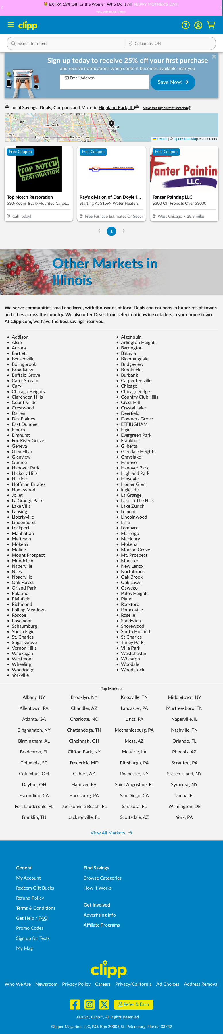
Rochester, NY (134, 774)
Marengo (127, 533)
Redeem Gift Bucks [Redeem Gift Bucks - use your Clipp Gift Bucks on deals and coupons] (35, 888)
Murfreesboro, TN (184, 708)
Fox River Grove (25, 440)
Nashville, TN (184, 730)
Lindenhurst (21, 522)
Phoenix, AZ (184, 752)
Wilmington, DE (184, 806)
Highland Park (132, 473)
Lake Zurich (130, 506)
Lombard (127, 528)
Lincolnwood (131, 517)
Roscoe (16, 615)
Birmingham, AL (34, 741)
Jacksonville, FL (84, 817)
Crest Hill (128, 402)
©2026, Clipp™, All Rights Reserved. (108, 1017)
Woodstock (130, 670)
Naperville (19, 566)
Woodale (127, 664)
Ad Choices (167, 984)
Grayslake (128, 457)
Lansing (17, 511)
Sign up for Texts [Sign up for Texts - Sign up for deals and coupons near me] (33, 938)
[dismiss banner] (214, 56)
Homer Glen (130, 484)
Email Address (80, 78)
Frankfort (128, 440)
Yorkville (18, 675)
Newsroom (46, 984)
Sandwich (128, 621)
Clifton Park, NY (84, 752)
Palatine (17, 593)
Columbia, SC (34, 763)
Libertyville (20, 517)
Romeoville (129, 610)
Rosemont (19, 621)
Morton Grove (133, 550)
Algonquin (129, 337)
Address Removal (201, 984)
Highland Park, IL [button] (116, 107)
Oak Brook (129, 577)
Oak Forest (20, 582)
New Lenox (129, 566)
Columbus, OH (34, 774)
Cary (14, 386)
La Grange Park (25, 500)
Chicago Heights (26, 391)
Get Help (25, 918)
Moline (16, 550)
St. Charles (20, 637)
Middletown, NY (184, 697)
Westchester (131, 653)
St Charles (129, 637)
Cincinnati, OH (84, 741)
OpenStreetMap (186, 139)
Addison (17, 337)
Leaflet (160, 139)
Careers (103, 984)
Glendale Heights (135, 451)
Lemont (126, 511)
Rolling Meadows (26, 610)
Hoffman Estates (26, 484)
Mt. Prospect (131, 555)
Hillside (17, 479)
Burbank (127, 375)
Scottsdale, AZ (134, 817)
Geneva (17, 446)
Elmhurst (18, 435)
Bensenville (20, 359)
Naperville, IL (184, 719)
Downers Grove (134, 419)
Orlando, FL (184, 741)
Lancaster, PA (134, 708)
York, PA (184, 817)
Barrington (129, 348)
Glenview (19, 457)
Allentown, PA (34, 708)
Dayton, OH (34, 784)
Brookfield (129, 370)
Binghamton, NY (34, 730)
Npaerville (19, 577)
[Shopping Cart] (211, 25)
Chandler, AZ (84, 708)
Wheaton (128, 659)
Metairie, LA (134, 752)
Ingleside (127, 490)
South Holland (133, 631)
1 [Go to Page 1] (111, 231)
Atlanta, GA (34, 719)
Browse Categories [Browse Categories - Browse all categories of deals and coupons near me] (103, 878)
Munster (127, 560)
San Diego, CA (134, 795)
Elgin (123, 430)
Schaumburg (22, 626)
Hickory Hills (22, 473)
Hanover (127, 462)
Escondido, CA (34, 795)
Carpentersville (133, 380)
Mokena (17, 544)
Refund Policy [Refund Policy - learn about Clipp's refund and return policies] (30, 898)
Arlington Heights (136, 342)
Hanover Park (23, 468)
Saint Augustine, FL (134, 784)
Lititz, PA (134, 719)
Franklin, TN (34, 817)
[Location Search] (170, 43)
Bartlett (17, 353)
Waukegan (20, 653)
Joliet (15, 495)
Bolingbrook (21, 364)
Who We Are (18, 984)
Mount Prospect (26, 555)
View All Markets (111, 833)
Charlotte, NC (84, 719)
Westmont (20, 659)
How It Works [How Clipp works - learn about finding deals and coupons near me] (98, 888)
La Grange (128, 495)
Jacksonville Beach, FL (84, 806)
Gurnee (17, 462)
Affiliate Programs (102, 925)
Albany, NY (34, 697)
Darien (16, 413)
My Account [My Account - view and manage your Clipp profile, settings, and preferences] (28, 878)
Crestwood (20, 408)
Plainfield (18, 599)
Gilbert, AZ (84, 774)
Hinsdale (127, 479)
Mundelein (20, 560)
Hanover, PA (84, 784)
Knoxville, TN (134, 697)
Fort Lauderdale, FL (34, 806)
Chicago (126, 386)
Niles (14, 571)
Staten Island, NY (184, 774)
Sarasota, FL (134, 806)
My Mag (24, 948)
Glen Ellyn (19, 451)
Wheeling (19, 664)
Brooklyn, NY (84, 697)
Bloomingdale (132, 359)
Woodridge (20, 670)
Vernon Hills (21, 648)
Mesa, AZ (134, 741)
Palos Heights (132, 593)
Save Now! (173, 82)
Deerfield (127, 413)
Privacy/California (133, 984)
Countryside (21, 402)
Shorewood (130, 626)
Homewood (21, 490)
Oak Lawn (128, 582)
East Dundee (22, 424)
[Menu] (11, 25)
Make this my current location (167, 108)
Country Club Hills (137, 397)
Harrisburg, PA (84, 795)
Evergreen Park (133, 435)
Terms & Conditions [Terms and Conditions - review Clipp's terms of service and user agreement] (35, 908)
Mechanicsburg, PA (134, 730)
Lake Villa (19, 506)
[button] (198, 25)
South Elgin (21, 631)
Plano (124, 599)
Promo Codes (29, 928)
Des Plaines (21, 419)
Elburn (16, 430)
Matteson (19, 539)
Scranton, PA (184, 763)
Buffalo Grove (23, 375)
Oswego (127, 588)
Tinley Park (129, 642)
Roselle (125, 615)
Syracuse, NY (184, 784)
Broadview (20, 370)
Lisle (123, 522)
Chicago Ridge (133, 391)
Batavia (126, 353)
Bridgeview (129, 364)
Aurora (16, 348)
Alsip (14, 342)
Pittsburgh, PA (134, 763)
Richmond (19, 604)
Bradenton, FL (34, 752)
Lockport (18, 528)
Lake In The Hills (135, 500)
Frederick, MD (84, 763)
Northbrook (130, 571)
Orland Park (21, 588)
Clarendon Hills (25, 397)
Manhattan (20, 533)
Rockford (127, 604)
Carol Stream (22, 380)
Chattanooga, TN (84, 730)
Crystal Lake (131, 408)
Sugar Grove (22, 642)
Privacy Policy (76, 984)
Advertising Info (100, 915)
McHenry (128, 539)
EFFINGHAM (132, 424)
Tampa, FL (184, 795)
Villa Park (128, 648)
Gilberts (126, 446)
